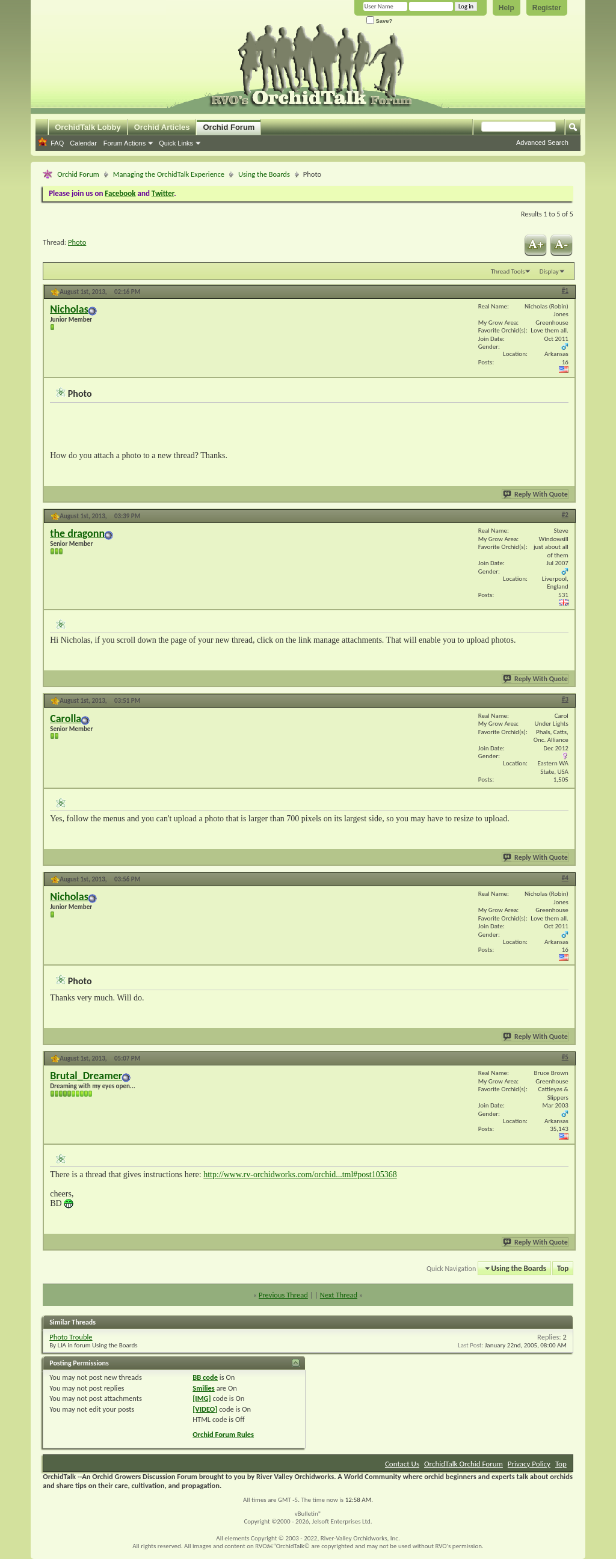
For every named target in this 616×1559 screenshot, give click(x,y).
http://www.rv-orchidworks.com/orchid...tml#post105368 (299, 1174)
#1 (565, 291)
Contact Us (402, 1463)
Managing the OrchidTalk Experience (168, 174)
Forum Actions (124, 143)
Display (549, 271)
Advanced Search (542, 142)
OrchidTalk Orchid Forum (463, 1463)
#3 (565, 699)
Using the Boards (264, 174)
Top (562, 1268)
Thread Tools (508, 271)
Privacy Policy (529, 1463)
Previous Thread (283, 1294)
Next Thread (338, 1294)
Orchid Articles (162, 127)
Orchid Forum (228, 127)
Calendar (83, 143)
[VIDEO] (204, 1409)
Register (546, 8)
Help (506, 8)
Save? (379, 20)
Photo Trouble (70, 1336)
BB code (205, 1377)
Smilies (203, 1387)
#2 (565, 515)
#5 (565, 1057)
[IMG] (201, 1398)
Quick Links (176, 143)
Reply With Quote (536, 494)
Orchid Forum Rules (223, 1434)
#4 (565, 878)
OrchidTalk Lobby (88, 127)
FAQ (57, 143)
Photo (77, 242)
